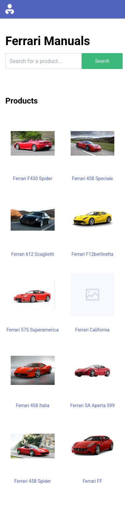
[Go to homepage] (9, 9)
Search (102, 61)
